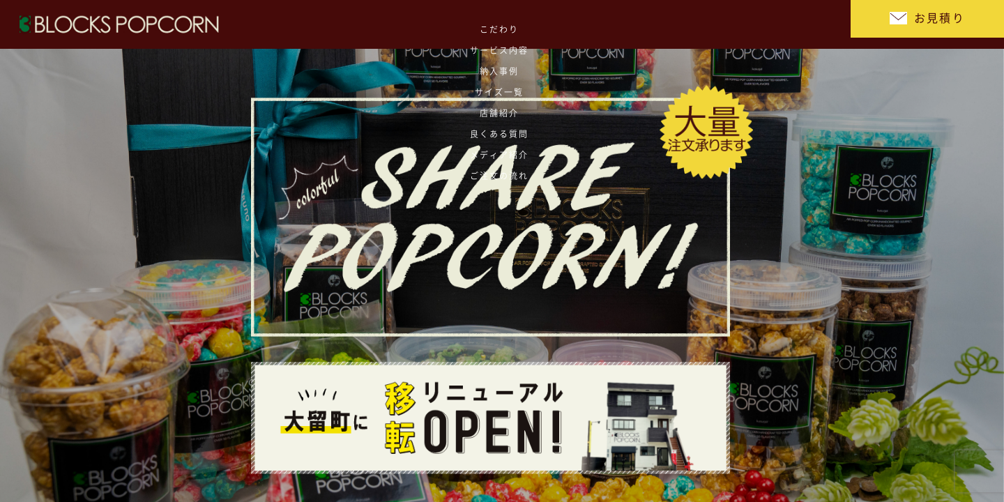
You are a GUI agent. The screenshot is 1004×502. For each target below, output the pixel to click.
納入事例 (484, 24)
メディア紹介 (736, 24)
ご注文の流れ (798, 24)
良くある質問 (673, 24)
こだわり (359, 24)
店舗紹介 (610, 24)
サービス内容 (422, 24)
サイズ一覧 (547, 24)
